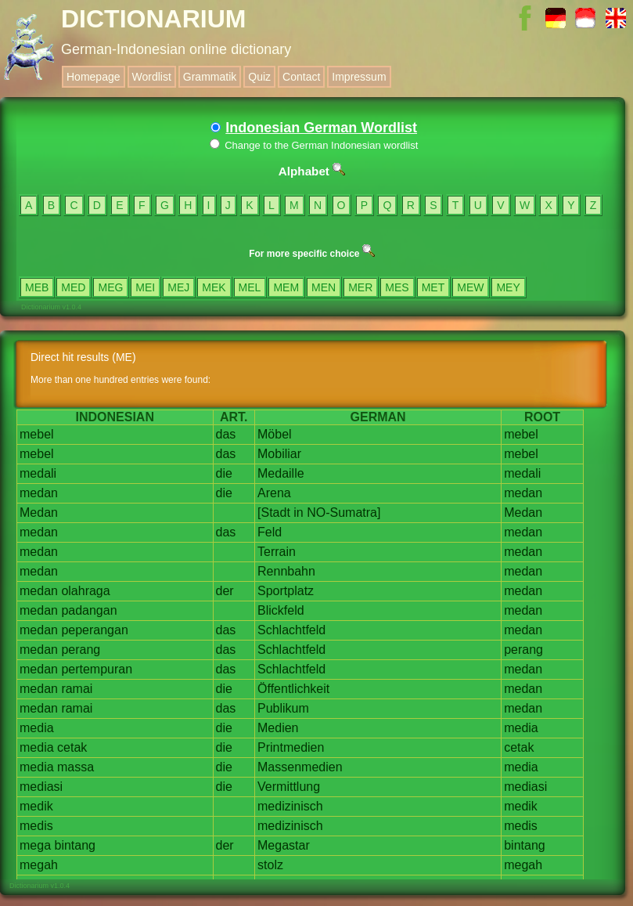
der (225, 590)
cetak (72, 747)
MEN (323, 287)
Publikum (283, 708)
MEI (145, 287)
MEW (470, 287)
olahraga (85, 590)
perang (80, 649)
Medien (277, 728)
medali (38, 473)
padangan (89, 610)
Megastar (283, 845)
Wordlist (151, 76)
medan (39, 493)
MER (360, 287)
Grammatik (209, 76)
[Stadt (273, 512)
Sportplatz (285, 590)
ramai (76, 688)
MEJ (178, 287)
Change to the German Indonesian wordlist (314, 145)
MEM (286, 287)
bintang (74, 845)
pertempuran (96, 669)
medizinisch (290, 806)
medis (36, 825)
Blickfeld (280, 610)
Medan (39, 512)
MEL (250, 287)
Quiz (259, 76)
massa (75, 767)
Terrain (276, 551)
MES (396, 287)
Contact (301, 76)
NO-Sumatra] (343, 512)
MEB (37, 287)
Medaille (280, 473)
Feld (269, 532)
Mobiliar (279, 453)
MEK (213, 287)
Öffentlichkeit (293, 688)
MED (73, 287)
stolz (270, 865)
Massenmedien (300, 767)
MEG (110, 287)
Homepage (93, 76)
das (226, 434)
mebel (37, 434)
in (298, 512)
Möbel (274, 434)
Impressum (359, 76)
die (224, 473)
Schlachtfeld (291, 630)
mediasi (41, 786)
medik (36, 806)
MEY (508, 287)
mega (35, 845)
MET (433, 287)
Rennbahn (286, 571)
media (37, 728)
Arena (274, 493)
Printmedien (290, 747)
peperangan (94, 630)
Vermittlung (288, 786)
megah (39, 865)
